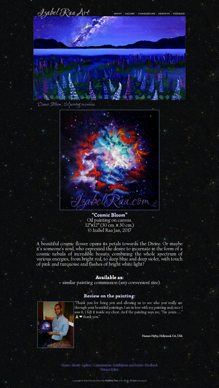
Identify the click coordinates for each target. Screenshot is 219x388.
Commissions (146, 13)
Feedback (179, 13)
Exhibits (164, 13)
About (118, 13)
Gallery (130, 13)
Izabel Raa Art (63, 13)
